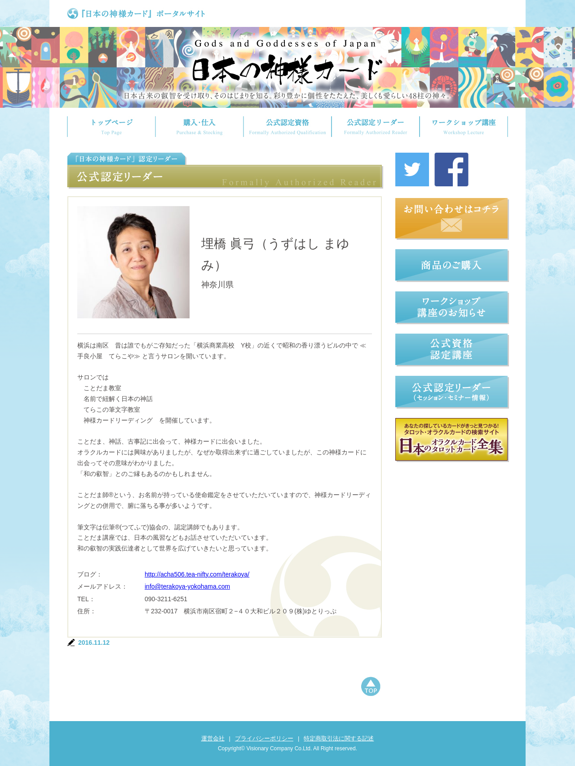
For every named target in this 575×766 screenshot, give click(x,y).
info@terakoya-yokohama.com (187, 586)
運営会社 (213, 738)
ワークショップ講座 (464, 126)
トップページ (111, 126)
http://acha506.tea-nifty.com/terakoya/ (197, 574)
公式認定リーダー (376, 126)
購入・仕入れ (199, 126)
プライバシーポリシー (264, 738)
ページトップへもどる (370, 687)
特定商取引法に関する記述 (339, 738)
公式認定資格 (287, 126)
